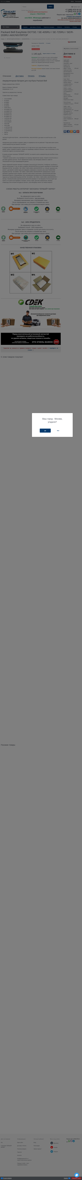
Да (45, 430)
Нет (58, 430)
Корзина (66, 1178)
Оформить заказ (76, 1178)
